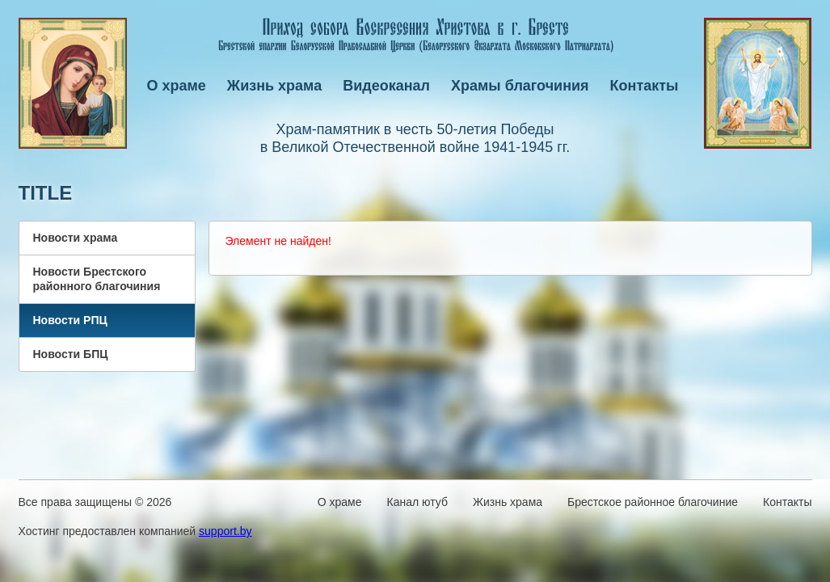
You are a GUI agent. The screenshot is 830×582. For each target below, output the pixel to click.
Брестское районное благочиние (652, 502)
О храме (176, 86)
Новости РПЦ (70, 320)
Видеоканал (386, 86)
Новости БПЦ (70, 354)
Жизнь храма (274, 86)
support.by (225, 531)
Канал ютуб (417, 502)
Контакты (644, 86)
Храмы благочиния (520, 86)
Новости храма (75, 237)
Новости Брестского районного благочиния (97, 279)
